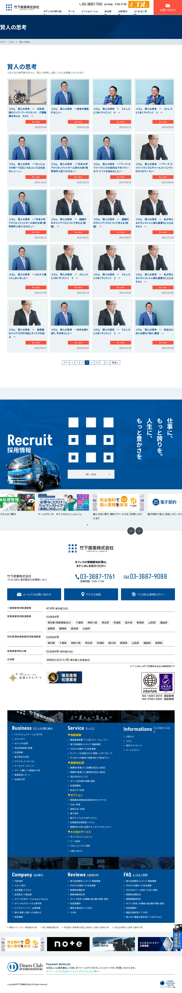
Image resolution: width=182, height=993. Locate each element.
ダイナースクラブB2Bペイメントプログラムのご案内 (72, 971)
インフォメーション (89, 13)
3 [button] (91, 524)
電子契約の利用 (21, 756)
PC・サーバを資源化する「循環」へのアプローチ (91, 753)
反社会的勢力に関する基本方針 (128, 927)
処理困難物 (75, 785)
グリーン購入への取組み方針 (27, 770)
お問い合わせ (76, 850)
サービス (71, 13)
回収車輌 (18, 752)
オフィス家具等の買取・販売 (82, 781)
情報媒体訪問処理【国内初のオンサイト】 (88, 799)
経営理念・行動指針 (23, 894)
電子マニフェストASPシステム (83, 817)
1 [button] (83, 524)
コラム (129, 740)
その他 (73, 912)
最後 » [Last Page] (115, 362)
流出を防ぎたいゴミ (79, 776)
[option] (63, 505)
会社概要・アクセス (22, 889)
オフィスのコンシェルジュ (81, 836)
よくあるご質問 (140, 13)
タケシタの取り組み (52, 13)
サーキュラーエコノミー (25, 765)
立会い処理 (75, 804)
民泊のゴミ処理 (77, 790)
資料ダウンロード (134, 745)
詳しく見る (91, 474)
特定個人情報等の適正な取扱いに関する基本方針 (86, 927)
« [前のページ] (72, 362)
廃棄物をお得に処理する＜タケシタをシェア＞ (91, 826)
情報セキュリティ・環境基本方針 (23, 927)
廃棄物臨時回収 (77, 894)
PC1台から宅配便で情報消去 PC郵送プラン (89, 757)
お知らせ (130, 736)
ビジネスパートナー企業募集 (27, 907)
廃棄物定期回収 (77, 889)
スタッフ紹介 (20, 885)
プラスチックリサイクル (24, 761)
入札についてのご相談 (80, 845)
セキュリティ (19, 738)
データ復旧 (75, 841)
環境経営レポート (22, 774)
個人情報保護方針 (50, 927)
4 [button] (94, 524)
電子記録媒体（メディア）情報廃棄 (85, 744)
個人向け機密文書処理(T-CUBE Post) (143, 916)
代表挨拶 (18, 880)
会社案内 (107, 13)
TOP (2, 41)
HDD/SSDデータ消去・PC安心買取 (141, 889)
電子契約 (74, 813)
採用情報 (18, 916)
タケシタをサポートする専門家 (28, 903)
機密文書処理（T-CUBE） (81, 907)
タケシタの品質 (21, 743)
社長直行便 (19, 779)
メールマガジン (133, 749)
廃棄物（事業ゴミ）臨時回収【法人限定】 (87, 772)
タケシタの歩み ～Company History (31, 898)
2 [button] (87, 524)
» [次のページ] (107, 362)
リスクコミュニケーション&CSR (28, 734)
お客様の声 (122, 13)
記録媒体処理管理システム (82, 822)
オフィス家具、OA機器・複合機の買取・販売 (89, 898)
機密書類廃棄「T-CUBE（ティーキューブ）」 (89, 739)
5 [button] (98, 524)
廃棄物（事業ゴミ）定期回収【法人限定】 (87, 767)
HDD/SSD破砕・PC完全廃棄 (83, 748)
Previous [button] (131, 531)
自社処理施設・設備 (23, 747)
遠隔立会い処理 (77, 808)
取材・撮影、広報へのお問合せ (27, 912)
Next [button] (139, 531)
